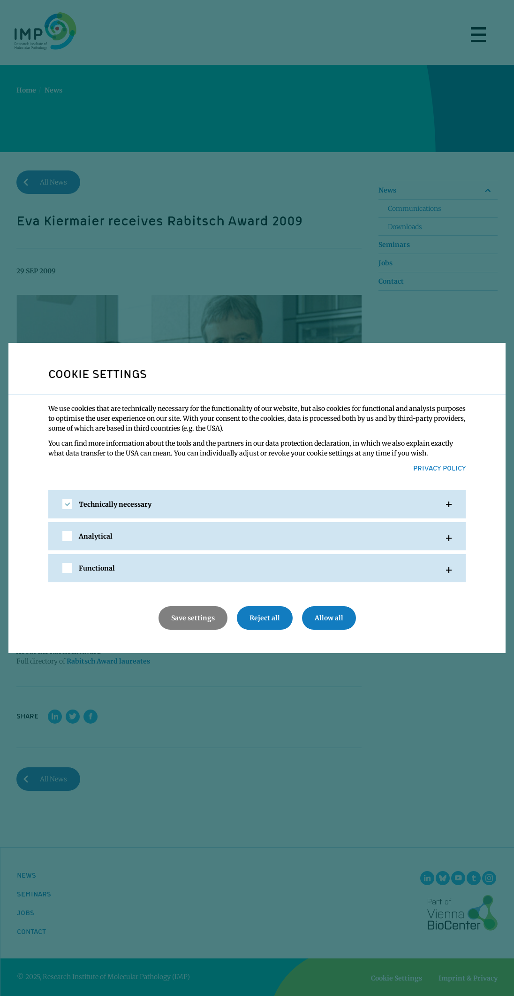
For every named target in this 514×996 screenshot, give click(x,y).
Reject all (264, 618)
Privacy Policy (439, 468)
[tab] (257, 504)
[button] (257, 504)
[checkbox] (67, 504)
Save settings (193, 618)
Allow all (329, 618)
